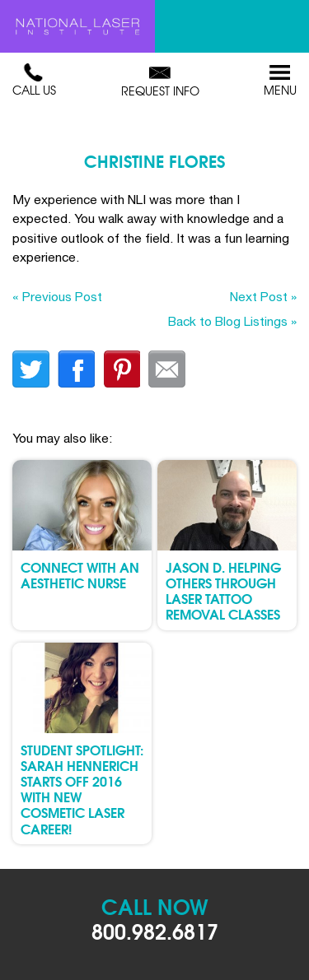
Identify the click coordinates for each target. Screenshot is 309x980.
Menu (280, 80)
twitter (30, 369)
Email (166, 369)
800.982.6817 (154, 930)
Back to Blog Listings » (232, 321)
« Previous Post (57, 296)
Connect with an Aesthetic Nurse (80, 574)
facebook (76, 369)
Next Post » (263, 296)
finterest (121, 369)
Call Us (34, 80)
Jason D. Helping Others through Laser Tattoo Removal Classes (223, 590)
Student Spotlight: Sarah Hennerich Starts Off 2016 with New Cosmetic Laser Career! (82, 788)
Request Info (160, 81)
